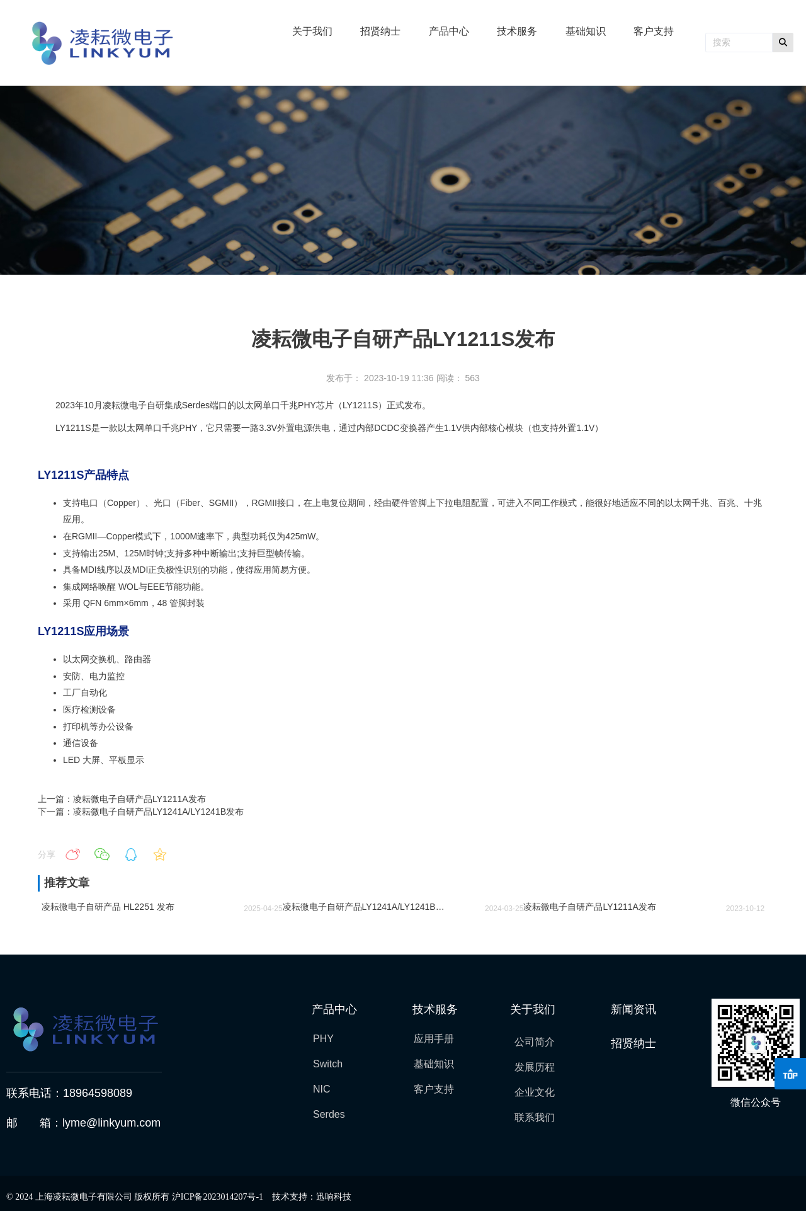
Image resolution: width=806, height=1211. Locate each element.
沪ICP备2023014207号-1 (217, 1197)
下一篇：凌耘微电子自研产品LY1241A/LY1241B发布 (141, 811)
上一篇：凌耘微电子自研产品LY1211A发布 (122, 799)
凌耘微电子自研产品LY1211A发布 (589, 907)
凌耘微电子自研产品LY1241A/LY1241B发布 (368, 907)
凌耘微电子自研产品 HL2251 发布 (108, 907)
